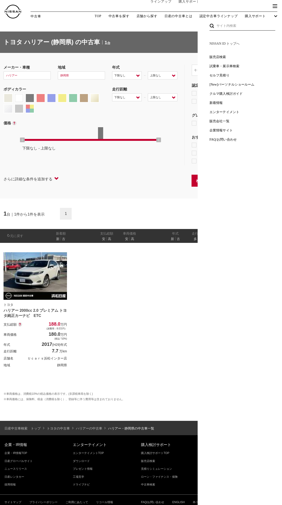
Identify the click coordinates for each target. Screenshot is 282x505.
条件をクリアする (263, 180)
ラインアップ (156, 6)
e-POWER (203, 145)
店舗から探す (147, 16)
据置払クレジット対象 (216, 153)
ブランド (258, 6)
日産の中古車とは (178, 16)
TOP (98, 16)
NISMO (267, 123)
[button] (275, 6)
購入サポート (184, 6)
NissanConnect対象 (214, 161)
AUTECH (242, 123)
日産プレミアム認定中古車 (217, 93)
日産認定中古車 (208, 101)
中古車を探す (119, 16)
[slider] (22, 140)
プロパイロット (251, 145)
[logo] (13, 12)
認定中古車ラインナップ (219, 16)
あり (271, 239)
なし (262, 239)
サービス (237, 6)
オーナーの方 (212, 6)
